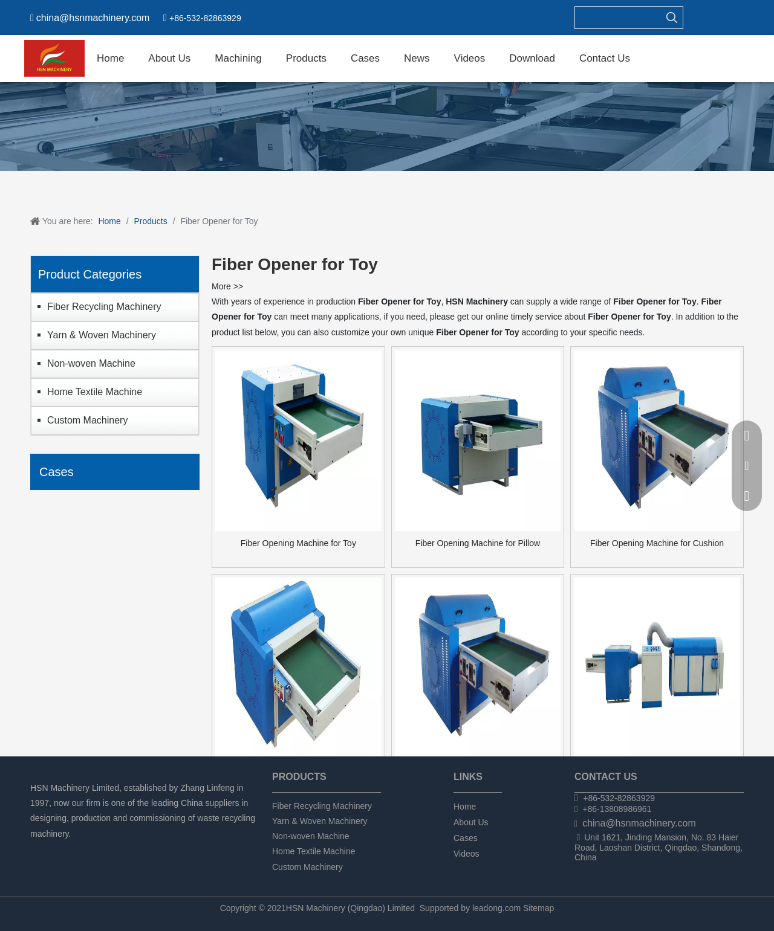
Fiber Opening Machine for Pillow (477, 543)
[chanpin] (387, 126)
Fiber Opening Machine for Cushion (657, 543)
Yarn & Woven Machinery (101, 335)
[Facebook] (37, 849)
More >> (227, 286)
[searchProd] (618, 17)
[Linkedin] (58, 849)
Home (465, 806)
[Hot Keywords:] (672, 17)
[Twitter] (78, 849)
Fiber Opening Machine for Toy (298, 543)
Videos (467, 854)
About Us (471, 822)
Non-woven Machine (91, 363)
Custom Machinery (87, 420)
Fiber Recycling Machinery (104, 306)
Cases (466, 838)
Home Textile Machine (94, 392)
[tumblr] (99, 849)
